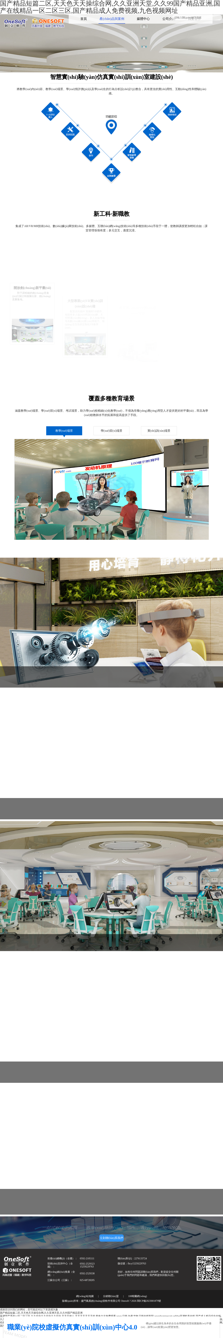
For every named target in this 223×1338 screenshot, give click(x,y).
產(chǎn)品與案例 (111, 19)
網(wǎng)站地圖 (85, 1296)
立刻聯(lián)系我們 (111, 1237)
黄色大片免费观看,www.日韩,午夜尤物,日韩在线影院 (125, 1316)
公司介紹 (168, 19)
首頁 (83, 19)
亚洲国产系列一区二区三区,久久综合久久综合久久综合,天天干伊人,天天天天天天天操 (47, 1316)
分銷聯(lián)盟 (111, 1296)
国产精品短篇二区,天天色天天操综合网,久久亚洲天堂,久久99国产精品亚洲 (41, 1312)
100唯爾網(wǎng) (137, 1296)
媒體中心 (143, 19)
